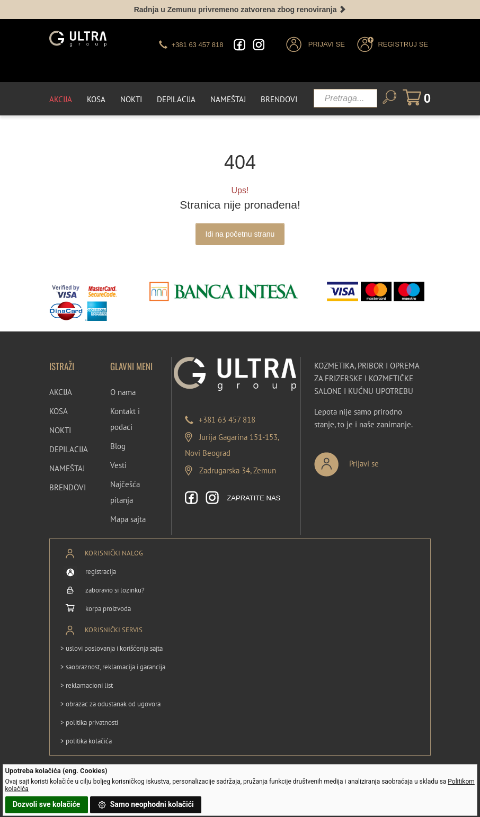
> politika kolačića (86, 741)
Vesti (118, 465)
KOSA (58, 411)
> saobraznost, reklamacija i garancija (112, 666)
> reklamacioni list (86, 685)
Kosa (96, 99)
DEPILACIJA (68, 449)
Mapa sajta (128, 519)
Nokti (131, 99)
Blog (118, 446)
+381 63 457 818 (227, 420)
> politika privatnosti (89, 722)
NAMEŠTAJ (67, 468)
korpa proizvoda (108, 608)
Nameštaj (228, 99)
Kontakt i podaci (125, 419)
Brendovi (279, 99)
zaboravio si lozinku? (115, 590)
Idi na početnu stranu (240, 234)
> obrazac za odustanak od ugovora (110, 703)
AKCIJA (60, 392)
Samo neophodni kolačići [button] (145, 805)
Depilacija (176, 99)
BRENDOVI (67, 487)
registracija (100, 571)
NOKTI (60, 430)
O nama (123, 392)
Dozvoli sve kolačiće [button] (46, 804)
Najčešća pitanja (125, 492)
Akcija (60, 99)
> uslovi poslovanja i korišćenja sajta (111, 648)
